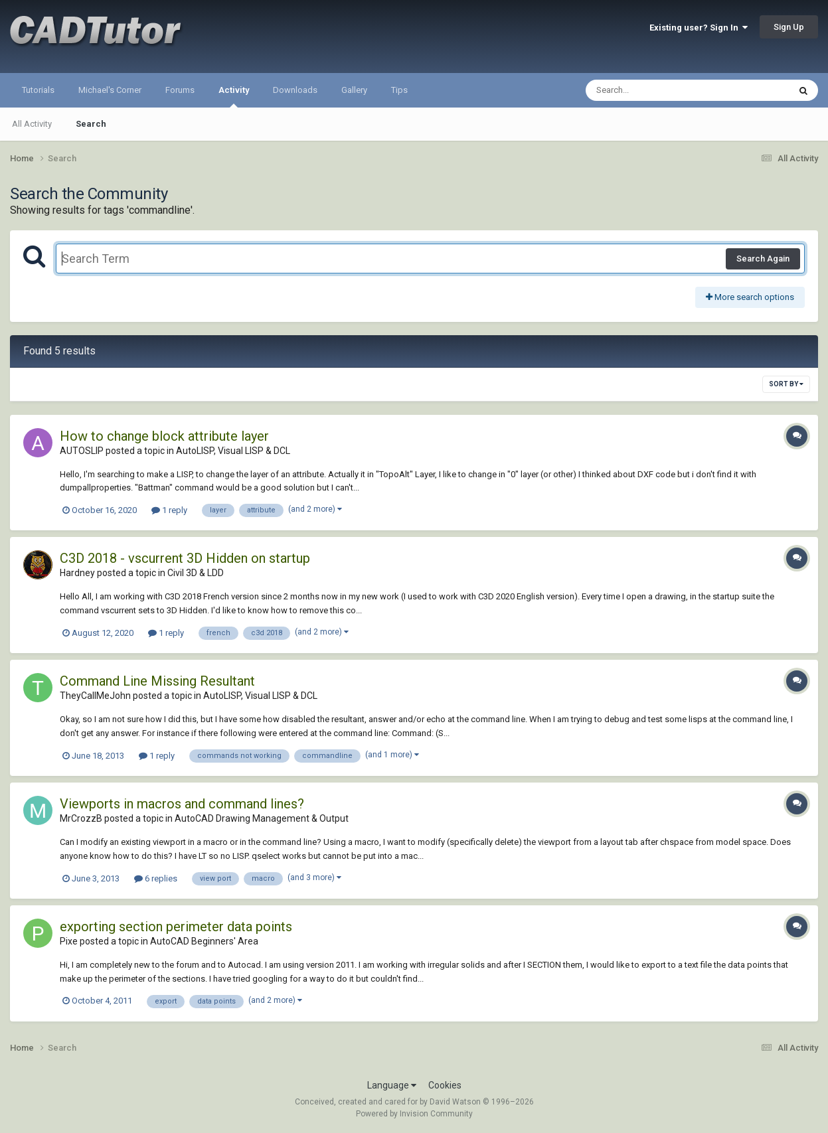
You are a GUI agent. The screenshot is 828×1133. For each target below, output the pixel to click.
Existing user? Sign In (698, 28)
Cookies (444, 1085)
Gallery (354, 90)
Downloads (295, 90)
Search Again (762, 259)
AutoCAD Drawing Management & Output (262, 818)
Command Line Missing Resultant (157, 681)
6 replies (155, 878)
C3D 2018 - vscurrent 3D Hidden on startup (185, 558)
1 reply (169, 510)
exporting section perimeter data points (176, 927)
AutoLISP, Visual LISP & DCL (233, 450)
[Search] (653, 90)
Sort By (786, 384)
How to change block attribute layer (164, 436)
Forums (180, 90)
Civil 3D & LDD (195, 572)
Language (391, 1085)
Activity (233, 96)
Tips (399, 90)
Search (91, 124)
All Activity (32, 124)
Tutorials (38, 90)
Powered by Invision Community (414, 1113)
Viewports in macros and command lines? (182, 804)
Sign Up (789, 27)
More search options (750, 297)
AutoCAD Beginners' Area (204, 941)
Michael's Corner (109, 90)
